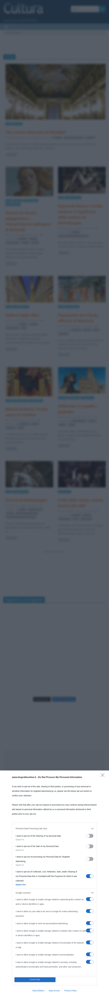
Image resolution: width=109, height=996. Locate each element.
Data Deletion (38, 990)
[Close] (103, 776)
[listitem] (54, 828)
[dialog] (54, 883)
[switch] (89, 836)
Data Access (54, 990)
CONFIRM (35, 980)
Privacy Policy (70, 990)
